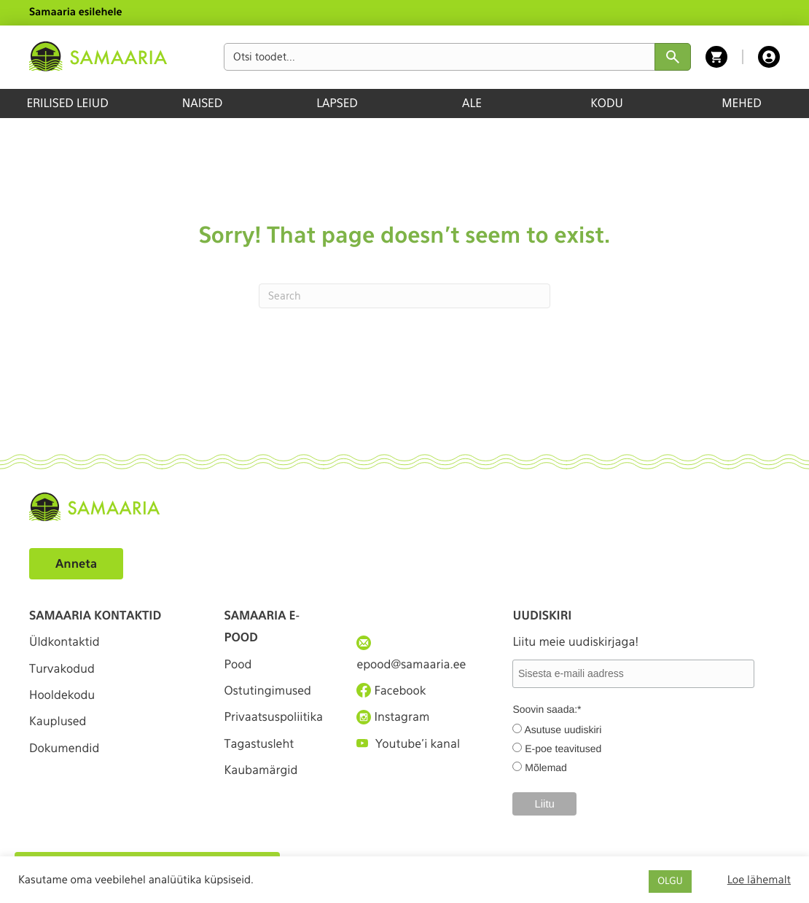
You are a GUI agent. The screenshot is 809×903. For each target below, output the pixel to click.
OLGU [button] (669, 881)
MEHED (742, 103)
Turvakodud (62, 669)
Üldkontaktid (64, 642)
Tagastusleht (259, 744)
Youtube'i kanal (408, 744)
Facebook (391, 690)
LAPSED (337, 103)
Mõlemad (546, 767)
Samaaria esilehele (75, 12)
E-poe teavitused (563, 748)
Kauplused (57, 721)
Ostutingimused (267, 690)
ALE (472, 103)
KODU (606, 103)
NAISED (202, 103)
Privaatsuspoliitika (274, 717)
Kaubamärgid (261, 770)
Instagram (392, 717)
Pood (238, 664)
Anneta (76, 564)
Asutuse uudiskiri (563, 729)
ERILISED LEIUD (67, 103)
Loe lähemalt (759, 879)
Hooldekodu (62, 695)
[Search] (404, 296)
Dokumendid (64, 748)
